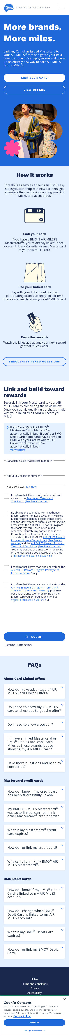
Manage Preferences (33, 1031)
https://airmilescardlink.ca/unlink (33, 555)
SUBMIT (34, 637)
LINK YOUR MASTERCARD (27, 7)
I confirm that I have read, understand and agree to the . (32, 498)
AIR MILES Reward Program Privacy (32, 570)
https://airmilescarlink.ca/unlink (29, 599)
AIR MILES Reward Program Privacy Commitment (38, 538)
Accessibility (34, 992)
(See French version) (37, 501)
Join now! (31, 486)
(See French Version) (36, 590)
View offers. (18, 450)
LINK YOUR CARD (34, 77)
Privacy (34, 988)
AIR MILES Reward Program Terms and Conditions (37, 544)
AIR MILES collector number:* (24, 475)
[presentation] (32, 618)
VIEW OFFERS (34, 89)
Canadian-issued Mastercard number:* (29, 460)
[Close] (65, 999)
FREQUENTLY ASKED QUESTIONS (34, 361)
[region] (34, 1015)
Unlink (34, 979)
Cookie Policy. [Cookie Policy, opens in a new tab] (22, 1016)
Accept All (34, 1022)
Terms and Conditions (34, 984)
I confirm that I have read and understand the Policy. (34, 570)
